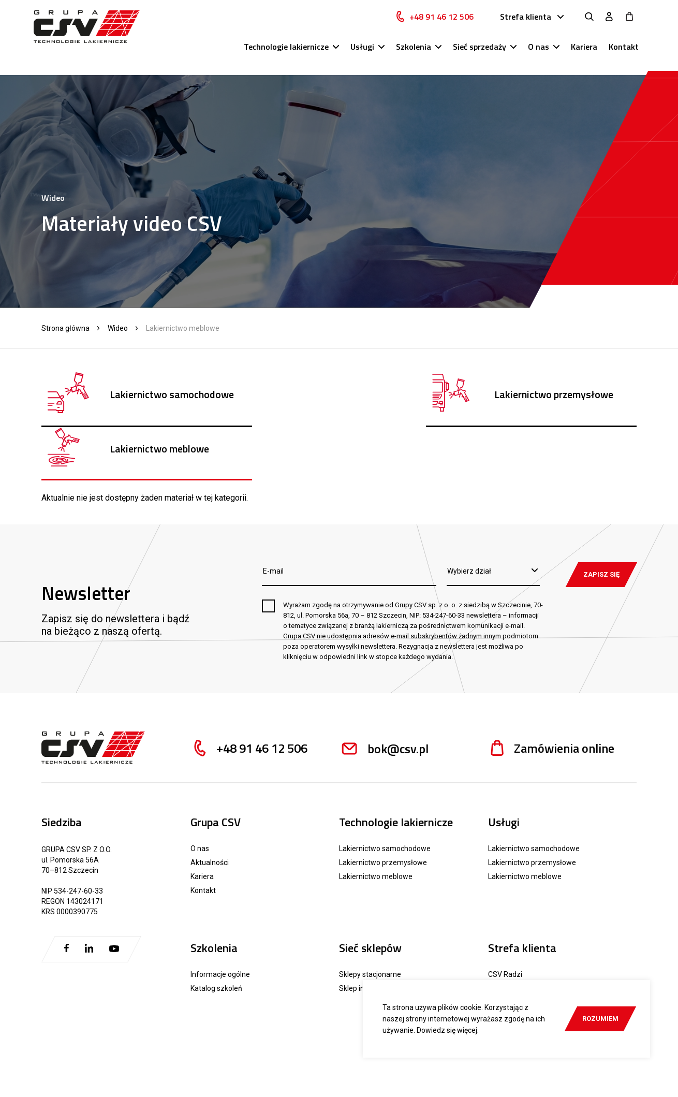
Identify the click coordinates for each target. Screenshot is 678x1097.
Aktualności (209, 809)
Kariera (584, 54)
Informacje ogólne (220, 920)
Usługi (362, 54)
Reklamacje (514, 977)
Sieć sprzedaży (479, 54)
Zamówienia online (551, 694)
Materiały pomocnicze (531, 962)
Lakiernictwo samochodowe (385, 795)
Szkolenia (413, 54)
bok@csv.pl (384, 694)
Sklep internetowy (368, 934)
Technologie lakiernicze (286, 54)
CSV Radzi (505, 920)
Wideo (118, 328)
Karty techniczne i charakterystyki (543, 948)
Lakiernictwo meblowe (375, 822)
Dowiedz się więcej (447, 1030)
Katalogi (501, 934)
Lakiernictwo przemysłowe (383, 809)
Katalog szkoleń (216, 934)
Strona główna (65, 328)
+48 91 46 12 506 (442, 24)
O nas (538, 54)
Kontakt (624, 54)
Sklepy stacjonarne (370, 920)
